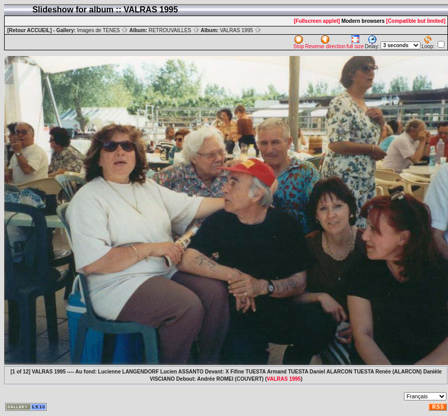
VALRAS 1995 (240, 30)
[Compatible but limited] (415, 21)
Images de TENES (102, 30)
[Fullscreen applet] (317, 21)
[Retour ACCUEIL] (29, 30)
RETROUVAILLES (174, 30)
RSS (438, 407)
